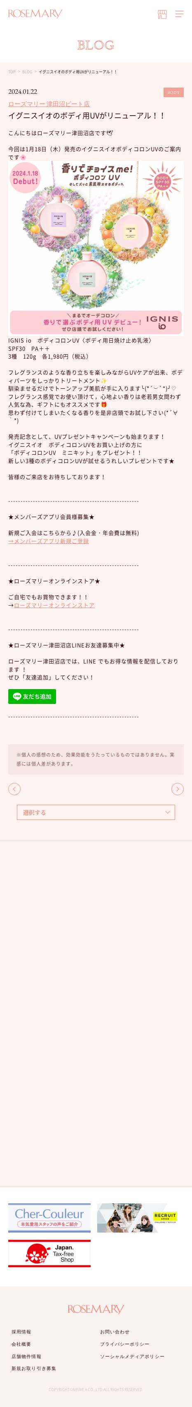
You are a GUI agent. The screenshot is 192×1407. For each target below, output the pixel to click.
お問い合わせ (115, 1332)
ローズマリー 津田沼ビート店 (49, 104)
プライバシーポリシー (125, 1344)
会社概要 (21, 1344)
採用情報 (21, 1332)
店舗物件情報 (27, 1356)
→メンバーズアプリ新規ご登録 (48, 541)
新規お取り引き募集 (34, 1368)
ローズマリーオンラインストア (54, 605)
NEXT (177, 789)
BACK (14, 789)
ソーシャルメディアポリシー (132, 1356)
